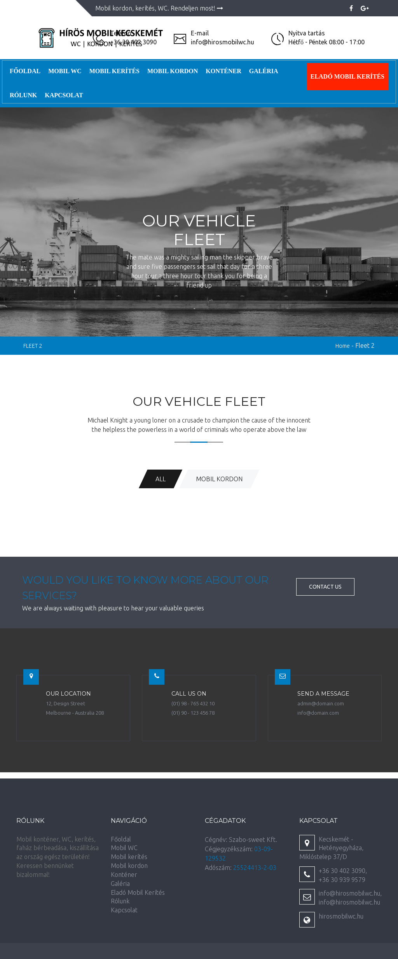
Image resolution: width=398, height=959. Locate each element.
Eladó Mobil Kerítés (347, 76)
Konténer (223, 71)
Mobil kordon (172, 71)
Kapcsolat (64, 95)
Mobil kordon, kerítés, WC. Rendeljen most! (159, 8)
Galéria (263, 71)
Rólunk (23, 95)
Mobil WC (65, 71)
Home (342, 346)
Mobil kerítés (114, 71)
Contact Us (325, 587)
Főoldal (25, 71)
